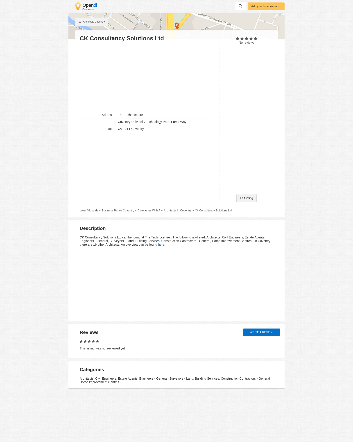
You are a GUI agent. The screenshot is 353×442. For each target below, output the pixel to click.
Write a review (261, 332)
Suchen (240, 6)
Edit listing (246, 198)
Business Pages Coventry (118, 210)
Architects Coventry (92, 22)
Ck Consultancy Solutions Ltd (213, 210)
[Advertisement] (147, 76)
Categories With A (149, 210)
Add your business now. (266, 6)
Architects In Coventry (177, 210)
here (161, 244)
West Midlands (89, 210)
